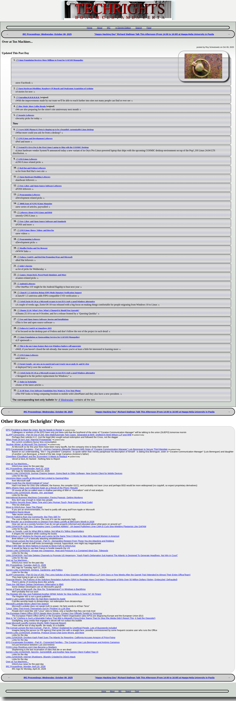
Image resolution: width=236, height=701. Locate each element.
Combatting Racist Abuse (18, 512)
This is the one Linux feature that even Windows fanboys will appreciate (50, 346)
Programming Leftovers (30, 195)
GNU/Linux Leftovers (27, 159)
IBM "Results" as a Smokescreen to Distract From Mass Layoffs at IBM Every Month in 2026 (50, 521)
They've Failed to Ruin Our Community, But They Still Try (33, 517)
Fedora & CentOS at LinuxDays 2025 (36, 328)
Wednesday (67, 400)
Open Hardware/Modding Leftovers (34, 177)
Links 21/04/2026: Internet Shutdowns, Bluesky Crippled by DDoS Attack (40, 657)
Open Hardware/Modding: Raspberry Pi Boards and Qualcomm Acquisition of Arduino (55, 88)
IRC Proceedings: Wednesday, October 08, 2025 (47, 34)
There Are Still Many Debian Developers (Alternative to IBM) (35, 584)
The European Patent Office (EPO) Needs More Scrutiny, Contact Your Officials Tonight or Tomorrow (54, 613)
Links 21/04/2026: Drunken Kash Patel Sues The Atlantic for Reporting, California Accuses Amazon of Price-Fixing (60, 637)
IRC (108, 28)
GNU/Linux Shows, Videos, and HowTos (37, 230)
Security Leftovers (26, 115)
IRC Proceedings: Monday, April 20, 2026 (25, 666)
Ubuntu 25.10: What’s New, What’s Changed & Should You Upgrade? (49, 310)
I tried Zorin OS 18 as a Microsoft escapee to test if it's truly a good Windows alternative (57, 301)
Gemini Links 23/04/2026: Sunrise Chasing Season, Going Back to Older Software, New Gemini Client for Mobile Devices (64, 473)
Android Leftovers (27, 284)
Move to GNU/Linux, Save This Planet (24, 507)
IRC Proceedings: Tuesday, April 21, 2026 (26, 565)
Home (89, 28)
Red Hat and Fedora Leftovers (33, 168)
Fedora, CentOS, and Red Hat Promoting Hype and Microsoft (46, 257)
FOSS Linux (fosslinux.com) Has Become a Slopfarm (31, 647)
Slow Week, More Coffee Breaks (32, 106)
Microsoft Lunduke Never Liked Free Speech (27, 603)
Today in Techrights (28, 382)
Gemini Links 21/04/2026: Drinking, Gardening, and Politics (34, 570)
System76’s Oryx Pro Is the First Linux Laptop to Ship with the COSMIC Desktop (53, 147)
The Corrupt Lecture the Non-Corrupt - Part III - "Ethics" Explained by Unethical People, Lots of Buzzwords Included (61, 628)
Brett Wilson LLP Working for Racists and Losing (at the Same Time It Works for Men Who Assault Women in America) (62, 536)
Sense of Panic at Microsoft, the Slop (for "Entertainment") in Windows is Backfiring (45, 589)
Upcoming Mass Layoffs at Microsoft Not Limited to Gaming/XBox (37, 478)
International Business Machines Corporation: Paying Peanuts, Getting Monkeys (44, 497)
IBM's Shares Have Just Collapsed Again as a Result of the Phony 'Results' (42, 488)
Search (138, 28)
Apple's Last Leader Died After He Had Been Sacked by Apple (35, 599)
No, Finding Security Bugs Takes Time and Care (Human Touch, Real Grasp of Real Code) (49, 502)
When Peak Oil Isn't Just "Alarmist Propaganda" (29, 439)
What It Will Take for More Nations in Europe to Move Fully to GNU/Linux (41, 546)
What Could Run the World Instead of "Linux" (27, 483)
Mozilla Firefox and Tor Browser (34, 248)
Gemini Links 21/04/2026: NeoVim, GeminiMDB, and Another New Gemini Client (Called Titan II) (52, 652)
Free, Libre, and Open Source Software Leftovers (41, 186)
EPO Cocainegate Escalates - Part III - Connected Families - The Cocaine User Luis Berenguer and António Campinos (63, 642)
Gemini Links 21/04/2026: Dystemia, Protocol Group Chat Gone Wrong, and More (45, 632)
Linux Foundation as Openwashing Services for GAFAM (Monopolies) (50, 337)
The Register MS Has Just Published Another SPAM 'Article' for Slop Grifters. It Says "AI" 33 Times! (53, 594)
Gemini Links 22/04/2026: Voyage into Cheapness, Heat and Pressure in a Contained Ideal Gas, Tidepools (57, 550)
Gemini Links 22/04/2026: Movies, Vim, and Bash (29, 492)
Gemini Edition (124, 28)
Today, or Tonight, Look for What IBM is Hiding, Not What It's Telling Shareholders (45, 531)
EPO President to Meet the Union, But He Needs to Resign (34, 430)
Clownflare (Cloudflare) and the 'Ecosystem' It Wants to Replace (36, 456)
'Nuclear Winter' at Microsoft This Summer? (26, 444)
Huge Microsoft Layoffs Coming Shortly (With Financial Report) (36, 623)
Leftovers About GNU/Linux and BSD (36, 212)
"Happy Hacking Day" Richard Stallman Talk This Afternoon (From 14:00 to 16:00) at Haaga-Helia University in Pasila (154, 34)
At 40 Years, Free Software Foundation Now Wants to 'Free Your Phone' (50, 390)
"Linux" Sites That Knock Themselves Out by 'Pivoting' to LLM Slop (38, 608)
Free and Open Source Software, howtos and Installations (44, 319)
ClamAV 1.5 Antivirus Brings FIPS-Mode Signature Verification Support (51, 292)
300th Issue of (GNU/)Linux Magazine (36, 203)
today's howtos (26, 266)
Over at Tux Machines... (17, 464)
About (99, 28)
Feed (149, 28)
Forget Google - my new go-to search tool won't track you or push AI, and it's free (54, 364)
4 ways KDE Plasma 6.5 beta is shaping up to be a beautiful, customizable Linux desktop (56, 129)
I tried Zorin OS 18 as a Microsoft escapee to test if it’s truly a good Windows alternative (57, 373)
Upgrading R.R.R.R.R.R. (29, 97)
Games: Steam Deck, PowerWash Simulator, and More (43, 275)
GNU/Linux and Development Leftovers (35, 138)
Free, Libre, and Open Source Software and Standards (43, 221)
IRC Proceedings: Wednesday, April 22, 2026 (27, 468)
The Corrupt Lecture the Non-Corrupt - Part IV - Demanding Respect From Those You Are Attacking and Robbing (60, 541)
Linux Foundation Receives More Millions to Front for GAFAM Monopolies (50, 60)
